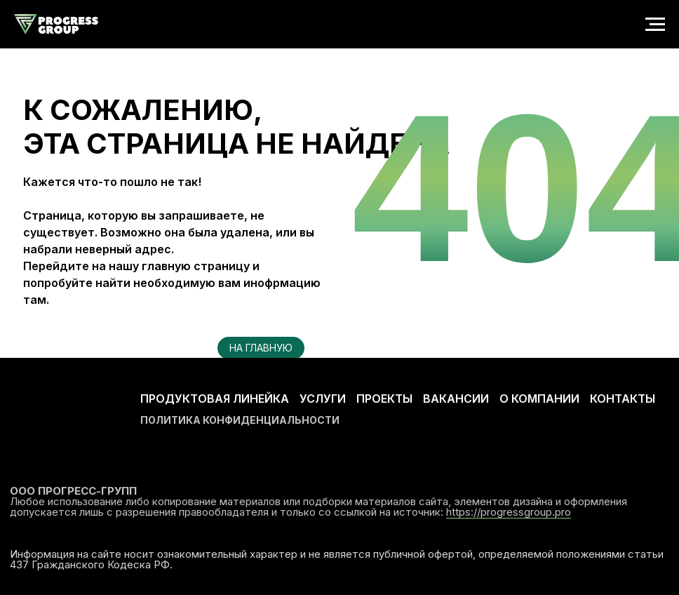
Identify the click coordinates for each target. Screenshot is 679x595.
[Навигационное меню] (655, 25)
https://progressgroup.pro (508, 512)
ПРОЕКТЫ (384, 399)
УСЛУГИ (323, 399)
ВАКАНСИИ (456, 399)
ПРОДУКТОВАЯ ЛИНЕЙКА (214, 399)
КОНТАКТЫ (622, 399)
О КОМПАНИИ (539, 399)
